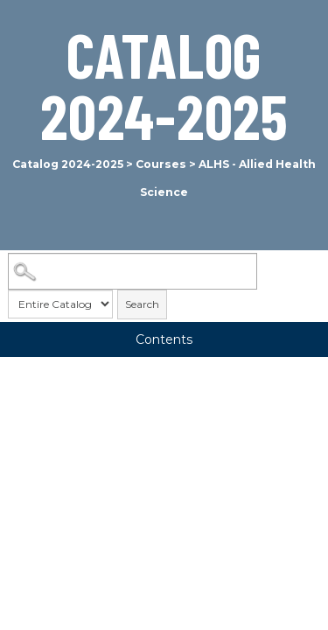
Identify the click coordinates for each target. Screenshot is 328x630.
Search (142, 304)
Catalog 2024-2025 (67, 164)
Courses (161, 164)
